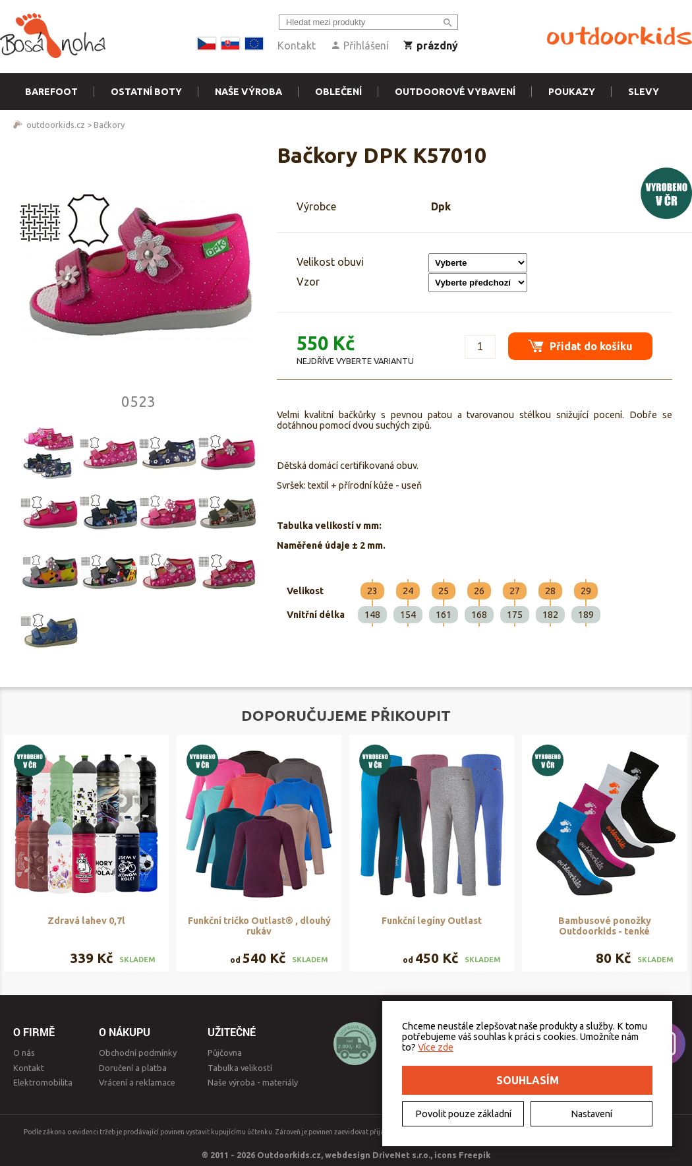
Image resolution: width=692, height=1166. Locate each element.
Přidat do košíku (580, 346)
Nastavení (591, 1114)
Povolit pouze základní (463, 1114)
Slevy (643, 91)
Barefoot (51, 91)
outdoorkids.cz (55, 124)
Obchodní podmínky (138, 1052)
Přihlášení (359, 45)
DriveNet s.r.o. (401, 1154)
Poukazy (571, 91)
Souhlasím (527, 1080)
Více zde (435, 1047)
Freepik (474, 1154)
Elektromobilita (42, 1082)
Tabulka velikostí (240, 1067)
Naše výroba (248, 91)
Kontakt (296, 45)
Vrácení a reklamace (137, 1082)
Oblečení (338, 91)
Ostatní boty (146, 91)
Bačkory (109, 124)
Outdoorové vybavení (455, 91)
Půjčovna (225, 1052)
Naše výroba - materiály (253, 1082)
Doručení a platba (133, 1067)
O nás (24, 1052)
